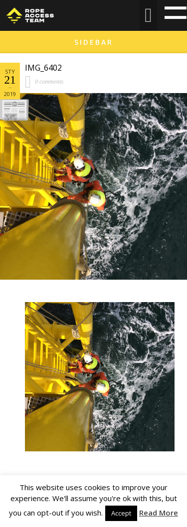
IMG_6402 (43, 67)
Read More (158, 513)
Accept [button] (121, 513)
